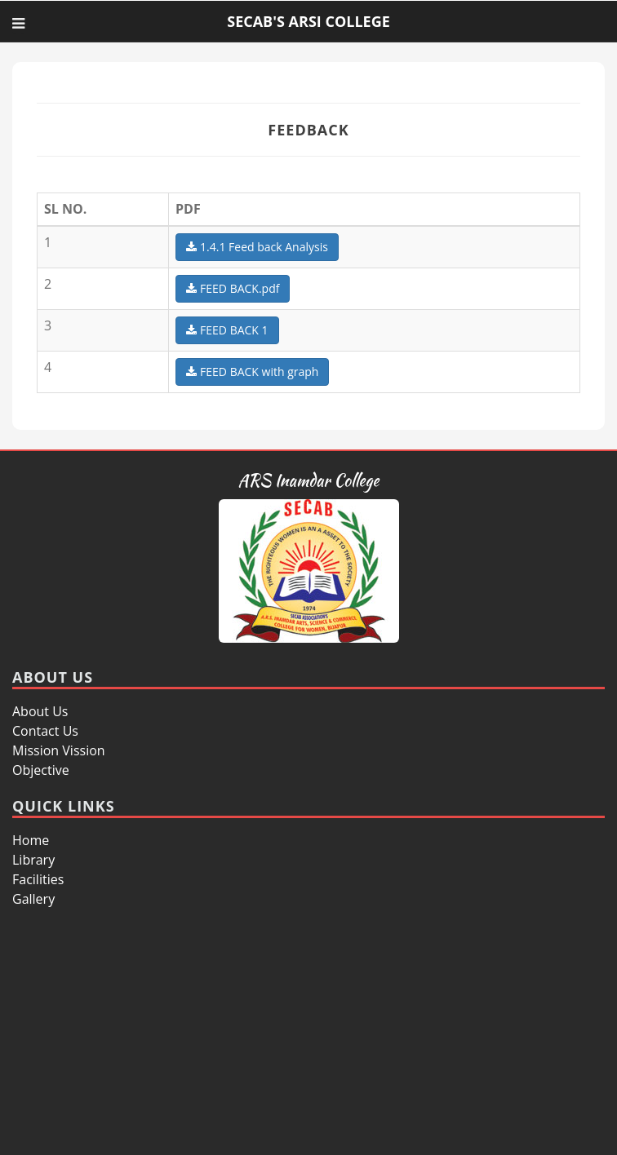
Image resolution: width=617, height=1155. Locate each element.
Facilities (38, 879)
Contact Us (45, 731)
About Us (40, 711)
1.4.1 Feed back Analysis (257, 246)
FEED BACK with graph (252, 371)
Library (33, 860)
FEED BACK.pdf (232, 288)
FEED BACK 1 (227, 330)
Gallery (33, 899)
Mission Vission (58, 750)
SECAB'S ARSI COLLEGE (308, 21)
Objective (40, 770)
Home (30, 840)
